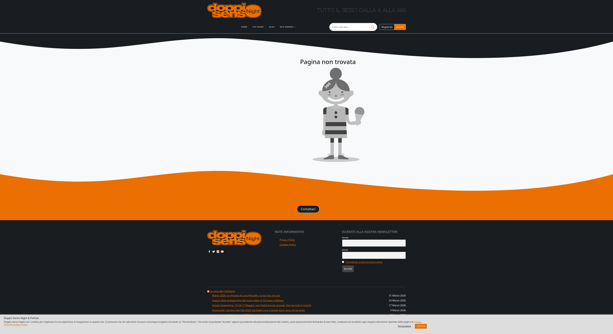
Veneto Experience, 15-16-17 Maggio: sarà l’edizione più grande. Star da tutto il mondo (261, 305)
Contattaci (308, 209)
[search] (372, 27)
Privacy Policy (287, 239)
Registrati (387, 27)
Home (244, 27)
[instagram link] (218, 251)
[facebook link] (209, 251)
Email (345, 249)
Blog (272, 27)
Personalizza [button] (404, 326)
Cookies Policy (288, 244)
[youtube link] (222, 251)
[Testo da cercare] (349, 27)
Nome (345, 237)
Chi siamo (258, 27)
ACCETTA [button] (421, 326)
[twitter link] (213, 251)
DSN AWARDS (286, 27)
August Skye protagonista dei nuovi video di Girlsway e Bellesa (248, 300)
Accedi (400, 27)
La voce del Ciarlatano (222, 291)
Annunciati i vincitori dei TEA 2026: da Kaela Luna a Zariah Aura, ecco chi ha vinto (258, 310)
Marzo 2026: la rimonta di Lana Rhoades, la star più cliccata (246, 295)
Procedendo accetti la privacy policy (364, 262)
